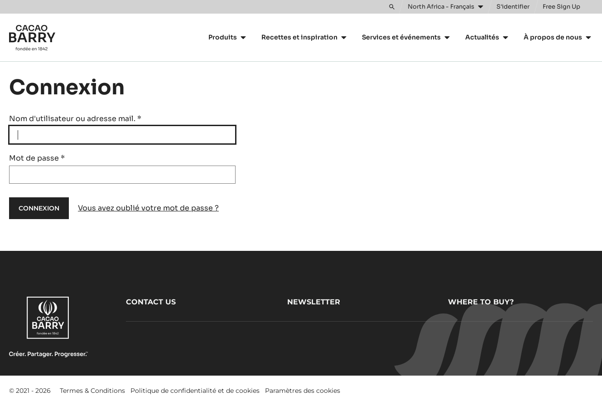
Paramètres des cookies (302, 390)
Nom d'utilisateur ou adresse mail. (75, 118)
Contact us (151, 302)
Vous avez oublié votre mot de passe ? (148, 208)
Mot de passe (37, 158)
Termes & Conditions (92, 390)
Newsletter (313, 302)
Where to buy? (481, 302)
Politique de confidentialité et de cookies (195, 390)
